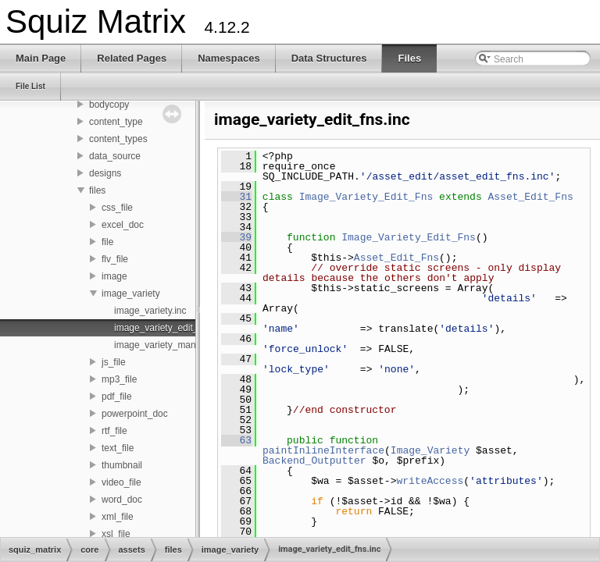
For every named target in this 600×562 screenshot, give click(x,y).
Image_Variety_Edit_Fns (366, 197)
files (97, 190)
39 (236, 237)
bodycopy (109, 104)
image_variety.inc (150, 310)
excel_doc (123, 224)
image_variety (131, 293)
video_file (121, 482)
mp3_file (119, 379)
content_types (118, 138)
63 (236, 440)
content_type (116, 121)
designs (105, 173)
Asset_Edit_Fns (530, 197)
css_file (117, 207)
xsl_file (116, 533)
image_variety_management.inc (180, 345)
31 (236, 197)
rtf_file (114, 430)
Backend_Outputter (314, 461)
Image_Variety (430, 450)
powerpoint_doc (135, 413)
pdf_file (117, 396)
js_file (114, 362)
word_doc (122, 499)
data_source (115, 156)
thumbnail (122, 465)
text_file (118, 448)
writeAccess (429, 481)
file (107, 242)
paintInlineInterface (323, 450)
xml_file (118, 516)
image (114, 276)
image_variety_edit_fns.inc (169, 327)
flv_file (115, 259)
